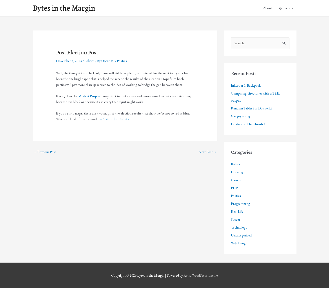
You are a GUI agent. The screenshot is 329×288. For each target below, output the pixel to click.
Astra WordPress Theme (201, 275)
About (267, 8)
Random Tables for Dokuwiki (251, 108)
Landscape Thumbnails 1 (248, 124)
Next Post (208, 152)
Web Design (239, 243)
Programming (240, 203)
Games (236, 180)
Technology (239, 227)
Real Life (237, 211)
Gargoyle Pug (240, 116)
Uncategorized (241, 235)
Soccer (235, 219)
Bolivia (235, 164)
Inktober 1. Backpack (246, 85)
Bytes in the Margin (64, 8)
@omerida (286, 8)
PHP (234, 188)
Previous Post (44, 152)
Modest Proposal (90, 96)
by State (104, 119)
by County (122, 119)
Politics (90, 61)
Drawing (237, 172)
